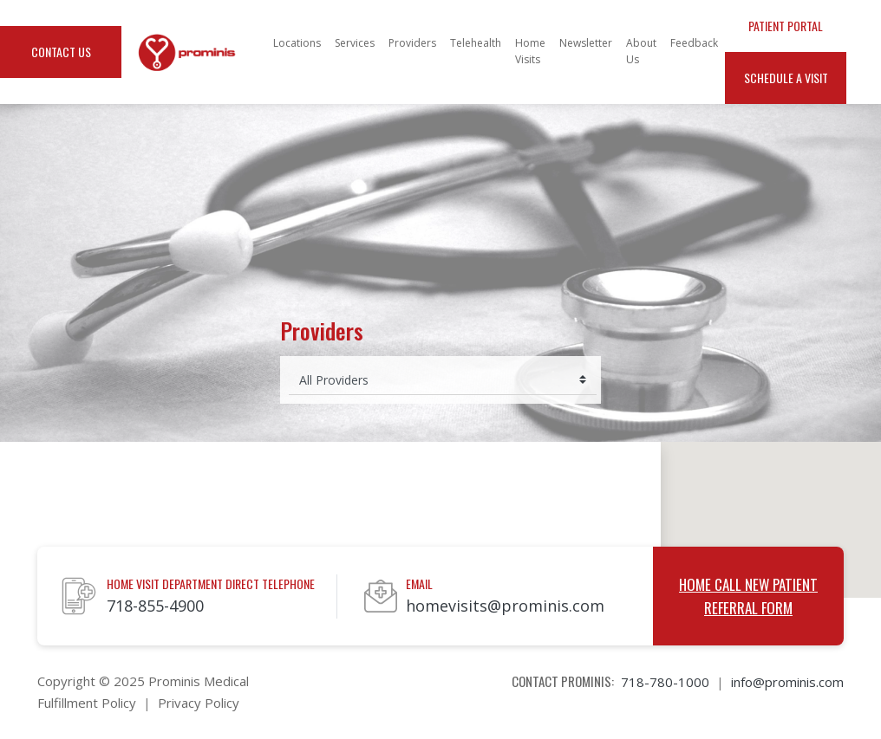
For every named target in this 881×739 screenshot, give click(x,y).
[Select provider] (443, 380)
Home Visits (530, 51)
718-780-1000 (665, 681)
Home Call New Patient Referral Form (748, 596)
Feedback (694, 43)
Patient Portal (785, 25)
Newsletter (585, 43)
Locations (297, 43)
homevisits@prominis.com (505, 605)
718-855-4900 (155, 605)
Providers (412, 43)
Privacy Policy (198, 702)
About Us (641, 51)
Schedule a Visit (786, 77)
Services (355, 43)
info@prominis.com (787, 681)
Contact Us (61, 51)
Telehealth (475, 43)
